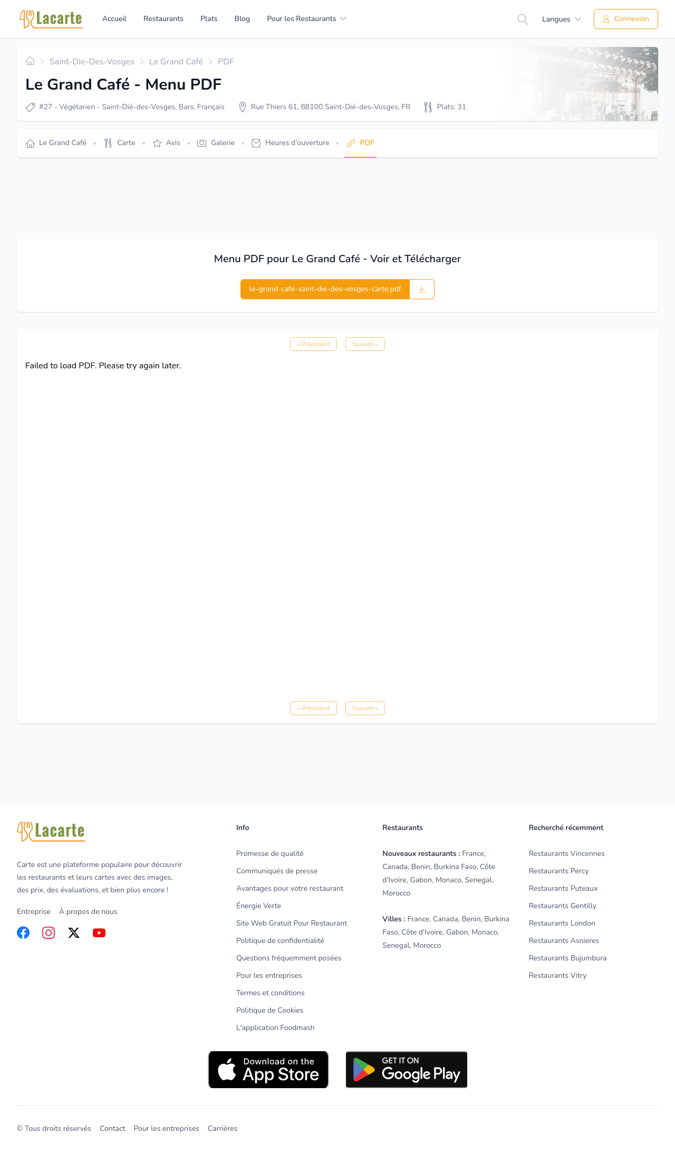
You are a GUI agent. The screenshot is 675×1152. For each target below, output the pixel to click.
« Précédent (313, 344)
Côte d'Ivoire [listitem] (421, 932)
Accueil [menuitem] (114, 19)
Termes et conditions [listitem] (270, 993)
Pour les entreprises (166, 1129)
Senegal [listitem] (478, 880)
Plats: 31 (451, 107)
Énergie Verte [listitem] (258, 906)
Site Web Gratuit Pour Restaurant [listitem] (291, 923)
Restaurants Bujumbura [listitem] (568, 958)
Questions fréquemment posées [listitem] (289, 958)
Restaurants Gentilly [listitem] (562, 906)
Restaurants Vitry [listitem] (558, 975)
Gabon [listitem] (421, 880)
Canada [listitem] (395, 867)
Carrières (222, 1129)
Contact (112, 1129)
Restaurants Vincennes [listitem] (567, 854)
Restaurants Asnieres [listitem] (564, 941)
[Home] (51, 19)
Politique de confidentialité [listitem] (280, 941)
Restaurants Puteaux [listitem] (563, 888)
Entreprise (34, 912)
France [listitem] (473, 854)
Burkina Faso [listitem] (455, 867)
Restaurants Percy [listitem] (559, 871)
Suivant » (365, 344)
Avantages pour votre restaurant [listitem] (289, 888)
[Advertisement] (209, 198)
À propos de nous (88, 912)
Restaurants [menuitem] (163, 19)
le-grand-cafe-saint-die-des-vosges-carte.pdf (325, 289)
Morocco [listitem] (396, 893)
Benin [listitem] (420, 867)
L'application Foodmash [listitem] (275, 1028)
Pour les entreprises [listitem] (269, 975)
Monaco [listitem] (448, 880)
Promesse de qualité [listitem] (270, 854)
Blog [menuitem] (242, 19)
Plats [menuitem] (208, 19)
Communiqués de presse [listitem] (276, 871)
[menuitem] (306, 19)
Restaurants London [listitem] (562, 923)
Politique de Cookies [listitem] (269, 1010)
